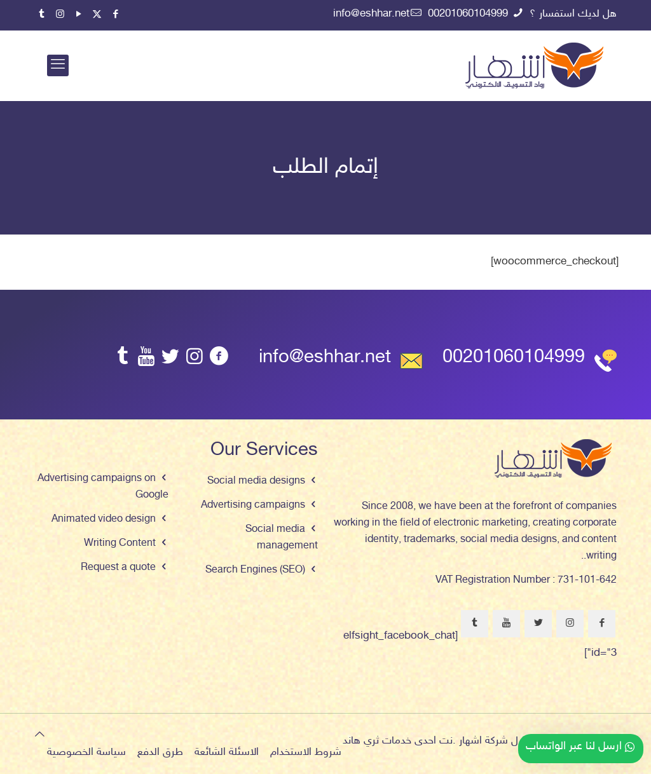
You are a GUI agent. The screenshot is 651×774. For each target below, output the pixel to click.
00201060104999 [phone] (469, 14)
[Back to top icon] (39, 735)
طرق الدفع (160, 752)
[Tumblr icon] (41, 15)
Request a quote (118, 568)
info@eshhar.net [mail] (371, 14)
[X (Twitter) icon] (97, 15)
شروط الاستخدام (305, 752)
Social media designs (256, 481)
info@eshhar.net (325, 358)
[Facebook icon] (115, 15)
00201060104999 (513, 358)
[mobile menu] (58, 65)
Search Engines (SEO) (255, 570)
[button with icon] (601, 623)
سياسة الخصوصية (86, 752)
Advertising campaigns (253, 505)
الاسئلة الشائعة (227, 752)
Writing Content (120, 544)
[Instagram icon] (60, 15)
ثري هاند (361, 741)
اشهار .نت (460, 741)
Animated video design (103, 519)
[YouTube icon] (78, 15)
